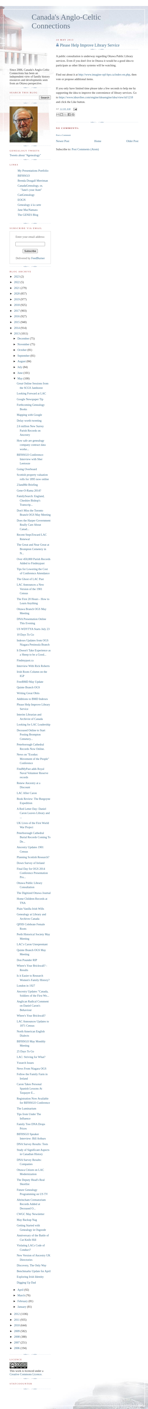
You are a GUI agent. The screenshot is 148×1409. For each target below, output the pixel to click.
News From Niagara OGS (31, 1068)
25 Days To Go (25, 1051)
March (21, 1295)
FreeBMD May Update (30, 681)
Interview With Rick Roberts (33, 666)
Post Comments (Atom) (85, 149)
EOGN (22, 199)
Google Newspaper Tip (30, 399)
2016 (17, 316)
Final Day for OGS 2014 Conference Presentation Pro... (32, 873)
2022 (17, 282)
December (23, 338)
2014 (17, 327)
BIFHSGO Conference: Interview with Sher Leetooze (30, 459)
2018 (17, 304)
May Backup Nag (27, 1219)
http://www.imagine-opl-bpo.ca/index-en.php (104, 74)
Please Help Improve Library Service (90, 45)
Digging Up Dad (26, 1282)
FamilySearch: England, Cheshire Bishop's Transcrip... (30, 500)
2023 (17, 276)
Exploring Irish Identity (30, 1276)
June (20, 372)
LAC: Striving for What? (31, 1057)
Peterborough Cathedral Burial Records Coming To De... (34, 837)
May (20, 378)
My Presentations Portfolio (33, 170)
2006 (17, 1348)
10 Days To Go (25, 634)
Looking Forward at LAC (31, 393)
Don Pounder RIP (27, 960)
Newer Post (62, 141)
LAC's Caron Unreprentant (32, 944)
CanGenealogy (26, 194)
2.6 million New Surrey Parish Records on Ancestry (30, 430)
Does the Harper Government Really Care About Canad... (34, 525)
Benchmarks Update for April (34, 1271)
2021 (17, 288)
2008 (17, 1336)
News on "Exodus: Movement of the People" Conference (33, 759)
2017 (17, 310)
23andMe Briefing (27, 484)
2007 (17, 1342)
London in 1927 (26, 985)
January (22, 1306)
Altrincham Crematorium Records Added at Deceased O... (31, 1204)
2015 (17, 322)
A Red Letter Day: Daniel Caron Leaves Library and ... (33, 813)
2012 (17, 1313)
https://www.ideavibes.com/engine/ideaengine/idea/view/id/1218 (96, 97)
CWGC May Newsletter (30, 1214)
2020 (17, 293)
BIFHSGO (24, 175)
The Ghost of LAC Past (30, 579)
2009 (17, 1331)
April (20, 1289)
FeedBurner (38, 258)
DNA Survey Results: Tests (32, 1144)
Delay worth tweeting (29, 420)
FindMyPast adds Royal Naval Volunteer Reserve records (32, 773)
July (20, 367)
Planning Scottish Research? (33, 857)
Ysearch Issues (25, 1062)
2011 (17, 1319)
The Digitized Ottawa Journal (34, 893)
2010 (17, 1325)
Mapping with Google (29, 414)
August (21, 361)
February (22, 1301)
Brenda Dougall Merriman (33, 180)
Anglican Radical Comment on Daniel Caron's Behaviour (33, 1006)
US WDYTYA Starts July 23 (33, 629)
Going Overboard (27, 469)
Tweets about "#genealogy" (25, 155)
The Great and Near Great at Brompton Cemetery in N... (33, 549)
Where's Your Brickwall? (31, 1015)
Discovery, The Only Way (31, 1265)
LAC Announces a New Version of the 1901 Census (30, 589)
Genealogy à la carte (29, 204)
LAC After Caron (27, 793)
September (23, 355)
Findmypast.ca (25, 660)
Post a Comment (63, 135)
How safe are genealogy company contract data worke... (31, 445)
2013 (17, 333)
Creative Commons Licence (26, 1374)
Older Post (132, 141)
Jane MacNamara (28, 209)
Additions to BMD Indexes (32, 699)
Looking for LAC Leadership (33, 724)
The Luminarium (26, 1108)
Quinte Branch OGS (28, 687)
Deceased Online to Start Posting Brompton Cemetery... (31, 734)
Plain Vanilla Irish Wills (30, 908)
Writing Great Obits (28, 693)
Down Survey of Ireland (31, 863)
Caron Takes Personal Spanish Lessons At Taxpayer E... (29, 1088)
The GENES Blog (28, 214)
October (22, 349)
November (23, 344)
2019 (17, 299)
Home (97, 141)
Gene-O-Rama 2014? (29, 490)
